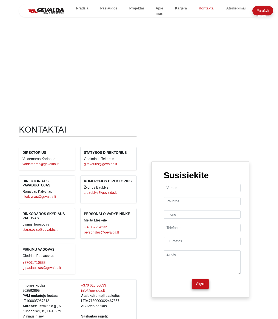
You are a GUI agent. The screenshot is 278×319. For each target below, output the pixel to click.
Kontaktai (206, 8)
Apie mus (159, 10)
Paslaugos (108, 8)
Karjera (181, 8)
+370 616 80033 (93, 285)
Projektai (136, 8)
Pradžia (82, 8)
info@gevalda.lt (93, 290)
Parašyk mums (263, 12)
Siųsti (200, 284)
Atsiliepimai (236, 8)
